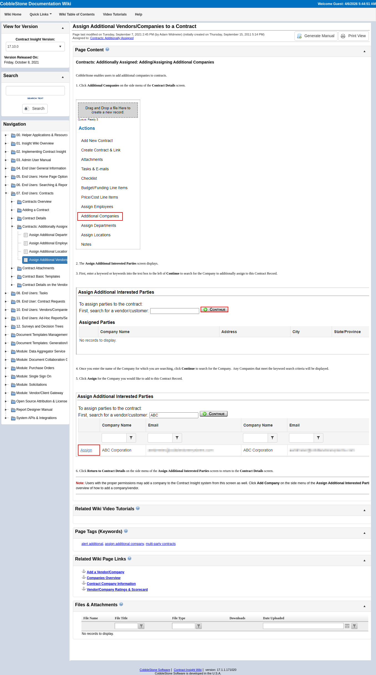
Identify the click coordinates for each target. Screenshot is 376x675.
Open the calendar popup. (347, 626)
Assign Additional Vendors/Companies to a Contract (67, 260)
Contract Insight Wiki (188, 669)
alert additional (92, 544)
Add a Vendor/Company (105, 572)
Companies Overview (103, 578)
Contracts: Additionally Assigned (112, 38)
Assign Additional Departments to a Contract (61, 235)
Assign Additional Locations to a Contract (59, 251)
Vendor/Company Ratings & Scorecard (117, 590)
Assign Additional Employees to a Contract (60, 243)
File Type (178, 618)
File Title (121, 618)
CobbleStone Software (155, 669)
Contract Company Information (111, 584)
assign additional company (124, 544)
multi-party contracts (161, 544)
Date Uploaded (273, 618)
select (60, 46)
